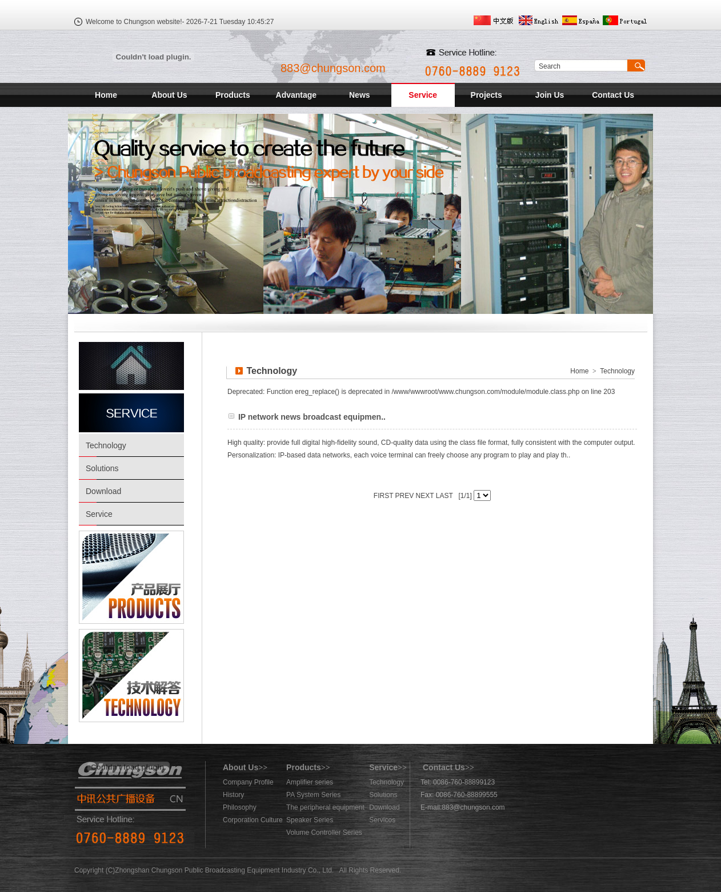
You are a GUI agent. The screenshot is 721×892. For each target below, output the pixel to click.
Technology (106, 445)
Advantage (296, 94)
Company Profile (248, 782)
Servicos (382, 820)
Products (232, 94)
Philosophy (240, 807)
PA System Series (313, 795)
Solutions (102, 468)
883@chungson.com (333, 68)
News (359, 94)
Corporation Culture (253, 820)
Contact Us (613, 94)
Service (422, 94)
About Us (169, 94)
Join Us (549, 94)
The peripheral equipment (325, 807)
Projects (486, 94)
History (233, 795)
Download (103, 491)
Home (106, 94)
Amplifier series (309, 782)
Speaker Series (309, 820)
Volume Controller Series (324, 833)
